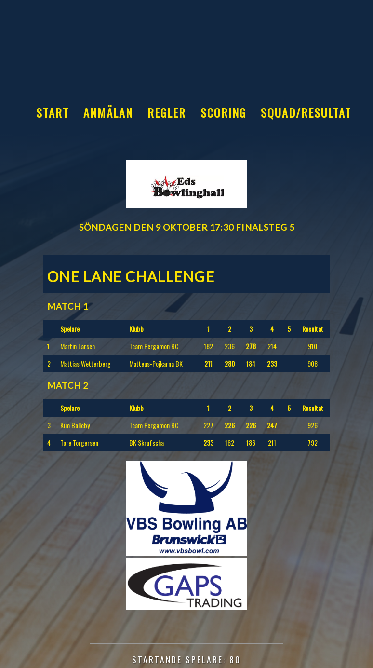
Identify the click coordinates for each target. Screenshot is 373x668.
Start (52, 112)
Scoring (223, 112)
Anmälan (108, 112)
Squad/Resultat (306, 112)
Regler (166, 112)
